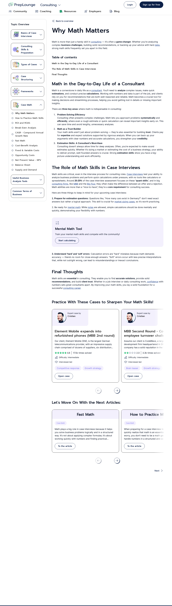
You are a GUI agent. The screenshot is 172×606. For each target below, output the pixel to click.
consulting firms (60, 183)
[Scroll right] (117, 390)
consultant (96, 90)
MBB (76, 183)
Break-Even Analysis (25, 127)
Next (159, 470)
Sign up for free (151, 4)
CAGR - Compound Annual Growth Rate (29, 134)
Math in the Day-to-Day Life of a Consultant (75, 63)
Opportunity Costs (25, 155)
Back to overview (62, 21)
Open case (64, 376)
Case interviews (135, 174)
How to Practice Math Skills (29, 118)
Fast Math (20, 140)
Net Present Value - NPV (28, 160)
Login (130, 4)
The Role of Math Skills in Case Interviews (74, 69)
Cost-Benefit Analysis (26, 145)
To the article (65, 446)
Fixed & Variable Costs (27, 150)
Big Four (91, 183)
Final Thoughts (59, 74)
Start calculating (67, 240)
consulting (96, 41)
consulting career (72, 288)
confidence (152, 281)
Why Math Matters (24, 113)
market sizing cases (124, 201)
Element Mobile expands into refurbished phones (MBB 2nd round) (84, 333)
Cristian (72, 316)
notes (90, 207)
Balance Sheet (22, 165)
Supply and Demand (26, 169)
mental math (74, 207)
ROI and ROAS (22, 123)
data (157, 45)
